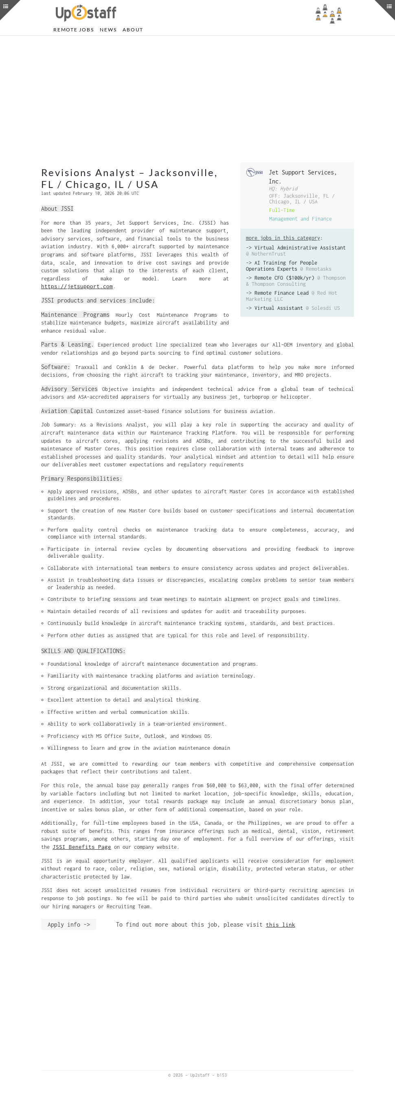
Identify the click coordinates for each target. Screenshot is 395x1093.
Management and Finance (300, 219)
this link (280, 924)
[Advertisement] (197, 99)
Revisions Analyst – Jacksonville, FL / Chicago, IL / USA (129, 178)
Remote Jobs (73, 29)
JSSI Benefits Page (82, 846)
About (133, 29)
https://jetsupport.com (77, 286)
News (108, 29)
